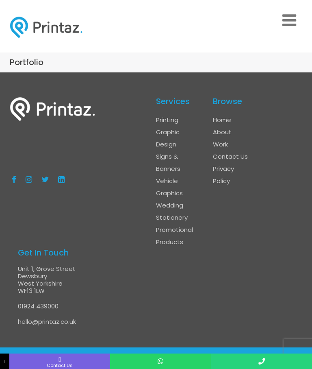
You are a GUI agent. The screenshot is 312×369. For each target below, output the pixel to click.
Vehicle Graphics (169, 187)
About (222, 132)
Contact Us (230, 156)
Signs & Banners (168, 162)
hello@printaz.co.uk (47, 321)
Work (220, 144)
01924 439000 (38, 306)
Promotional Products (174, 235)
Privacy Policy (223, 174)
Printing (167, 120)
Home (222, 120)
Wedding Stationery (172, 211)
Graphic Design (168, 138)
